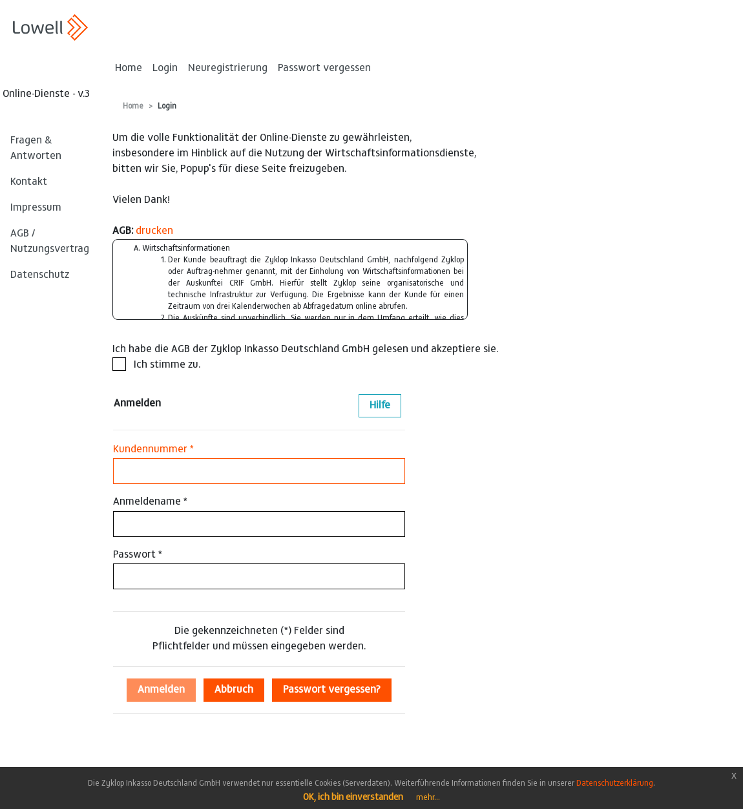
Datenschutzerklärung (614, 784)
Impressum (35, 208)
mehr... (428, 798)
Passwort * (137, 555)
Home (128, 68)
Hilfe (380, 406)
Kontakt (28, 182)
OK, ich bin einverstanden (353, 798)
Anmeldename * (150, 502)
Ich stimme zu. (156, 364)
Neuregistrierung (227, 68)
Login (165, 68)
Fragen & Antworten (35, 149)
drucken (154, 231)
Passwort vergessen (324, 68)
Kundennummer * (153, 450)
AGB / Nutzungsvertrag (49, 242)
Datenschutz (39, 275)
